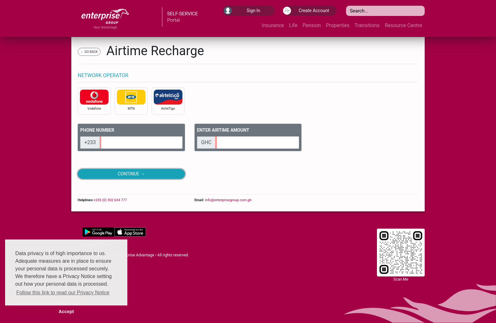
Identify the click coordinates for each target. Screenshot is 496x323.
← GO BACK (89, 52)
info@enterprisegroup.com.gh (228, 200)
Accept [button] (66, 311)
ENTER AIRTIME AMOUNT (223, 130)
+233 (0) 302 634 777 (110, 200)
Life (293, 25)
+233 (90, 142)
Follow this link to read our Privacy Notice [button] (63, 292)
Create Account (306, 11)
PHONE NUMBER (97, 130)
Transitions (367, 25)
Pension (311, 25)
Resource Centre (403, 25)
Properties (338, 25)
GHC (206, 142)
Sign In (242, 11)
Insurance (273, 25)
